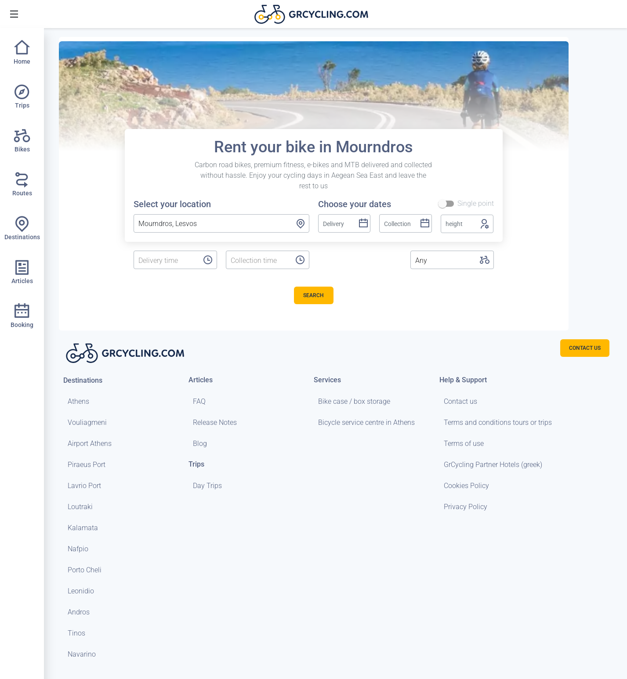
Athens (78, 401)
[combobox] (221, 223)
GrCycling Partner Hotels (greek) (493, 464)
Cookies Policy (466, 485)
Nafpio (78, 549)
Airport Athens (90, 443)
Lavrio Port (84, 485)
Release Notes (215, 422)
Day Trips (207, 485)
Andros (79, 612)
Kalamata (83, 528)
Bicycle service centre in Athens (366, 422)
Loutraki (80, 507)
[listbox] (166, 260)
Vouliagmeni (87, 422)
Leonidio (81, 591)
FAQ (199, 401)
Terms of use (464, 443)
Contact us (460, 401)
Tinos (76, 633)
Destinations (82, 380)
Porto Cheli (84, 570)
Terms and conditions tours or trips (498, 422)
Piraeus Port (86, 464)
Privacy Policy (465, 507)
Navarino (82, 654)
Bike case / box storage (354, 401)
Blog (200, 443)
